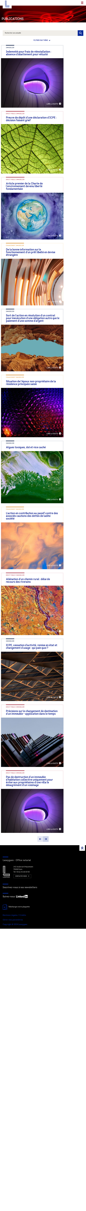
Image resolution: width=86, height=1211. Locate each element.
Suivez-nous (15, 1179)
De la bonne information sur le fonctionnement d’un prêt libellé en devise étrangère (44, 321)
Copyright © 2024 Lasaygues (15, 1207)
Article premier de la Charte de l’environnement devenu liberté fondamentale (43, 232)
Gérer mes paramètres (13, 1202)
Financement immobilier (15, 316)
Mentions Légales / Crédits (14, 1198)
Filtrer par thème (40, 40)
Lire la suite (77, 127)
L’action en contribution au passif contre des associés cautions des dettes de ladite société (42, 679)
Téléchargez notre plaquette (16, 1189)
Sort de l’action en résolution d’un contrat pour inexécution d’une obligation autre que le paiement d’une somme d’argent (44, 411)
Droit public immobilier (15, 137)
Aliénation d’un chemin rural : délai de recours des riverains (40, 767)
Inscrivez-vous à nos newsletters (20, 1170)
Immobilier (10, 47)
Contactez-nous (22, 1158)
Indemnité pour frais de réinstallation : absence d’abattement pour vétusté (42, 53)
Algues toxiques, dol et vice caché (26, 588)
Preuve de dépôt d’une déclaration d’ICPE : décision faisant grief (44, 141)
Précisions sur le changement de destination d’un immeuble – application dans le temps (41, 948)
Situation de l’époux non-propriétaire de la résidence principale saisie (43, 500)
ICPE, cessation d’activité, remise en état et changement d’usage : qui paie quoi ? (44, 858)
